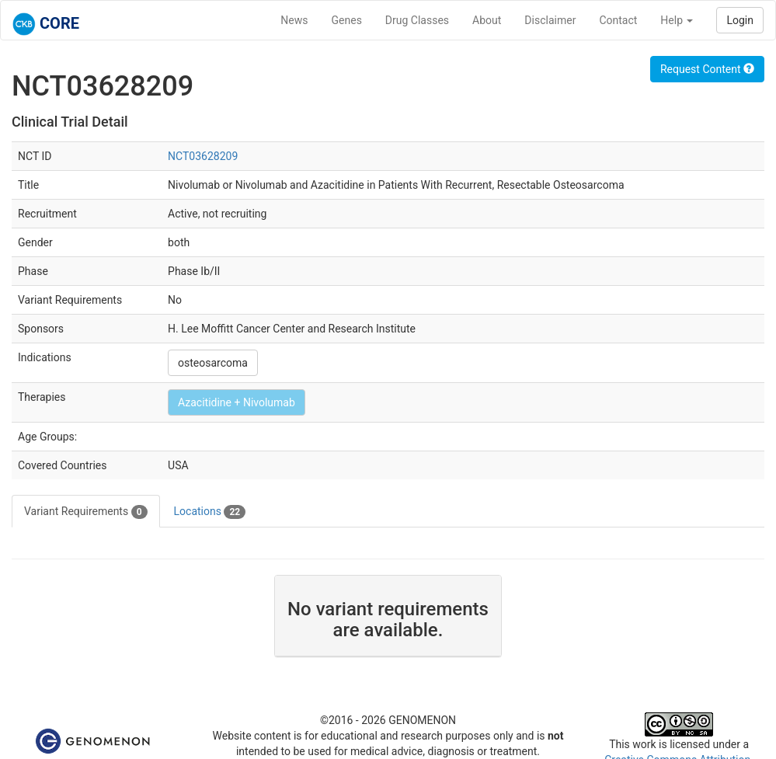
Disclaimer (550, 20)
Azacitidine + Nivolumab (236, 402)
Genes (347, 20)
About (486, 20)
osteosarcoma (213, 363)
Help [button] (676, 20)
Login (739, 20)
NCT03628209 (203, 156)
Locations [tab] (210, 512)
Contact (618, 20)
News (294, 20)
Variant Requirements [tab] (86, 512)
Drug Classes (417, 20)
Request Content (707, 69)
